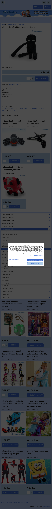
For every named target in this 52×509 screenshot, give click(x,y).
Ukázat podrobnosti (14, 259)
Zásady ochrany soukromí (36, 255)
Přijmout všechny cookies (35, 260)
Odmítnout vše (35, 263)
